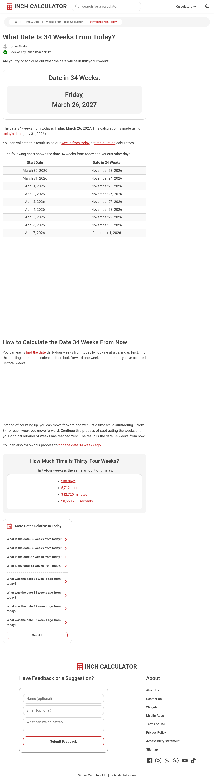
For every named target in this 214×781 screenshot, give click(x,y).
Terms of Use (155, 724)
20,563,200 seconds (77, 501)
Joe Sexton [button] (21, 46)
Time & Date (31, 21)
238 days (68, 481)
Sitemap (152, 749)
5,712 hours (70, 488)
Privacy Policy (156, 732)
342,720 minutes (74, 494)
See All (37, 635)
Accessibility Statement (163, 741)
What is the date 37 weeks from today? (37, 557)
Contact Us (154, 699)
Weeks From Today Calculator (64, 21)
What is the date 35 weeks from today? (37, 539)
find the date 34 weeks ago (79, 445)
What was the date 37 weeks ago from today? (37, 609)
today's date (12, 134)
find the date (36, 352)
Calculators (186, 6)
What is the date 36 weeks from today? (37, 548)
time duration (104, 143)
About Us (152, 690)
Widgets (152, 707)
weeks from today (75, 143)
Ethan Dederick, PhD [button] (40, 52)
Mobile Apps (155, 716)
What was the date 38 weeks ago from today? (37, 622)
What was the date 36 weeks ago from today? (37, 595)
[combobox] (111, 6)
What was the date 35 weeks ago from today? (37, 581)
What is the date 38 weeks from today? (37, 566)
